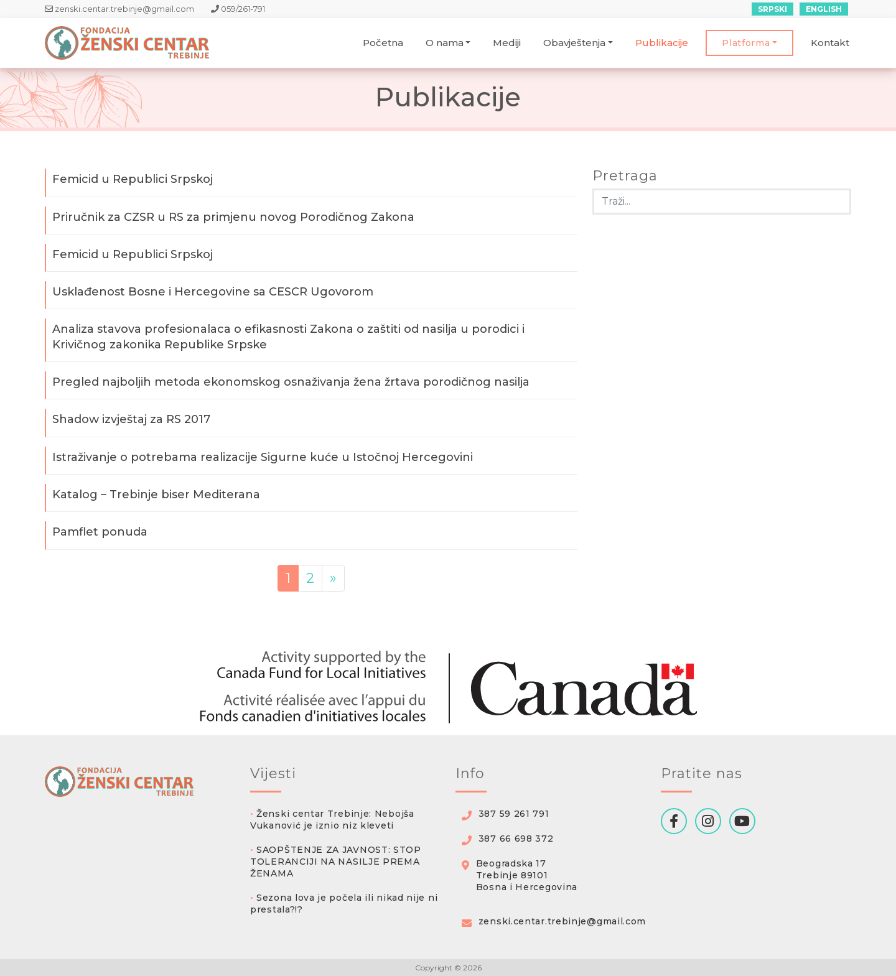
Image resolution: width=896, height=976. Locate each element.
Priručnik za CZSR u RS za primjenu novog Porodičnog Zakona (233, 217)
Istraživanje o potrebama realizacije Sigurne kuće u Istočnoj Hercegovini (262, 457)
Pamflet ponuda (99, 532)
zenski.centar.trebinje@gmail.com (120, 9)
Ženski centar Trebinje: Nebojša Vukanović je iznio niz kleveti (332, 819)
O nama (445, 43)
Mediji (507, 43)
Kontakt (830, 43)
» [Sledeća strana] (333, 578)
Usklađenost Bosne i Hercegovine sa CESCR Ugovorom (212, 292)
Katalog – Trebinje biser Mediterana (156, 494)
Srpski (772, 9)
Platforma (746, 43)
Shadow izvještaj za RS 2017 (131, 419)
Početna (383, 43)
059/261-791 (238, 9)
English (824, 9)
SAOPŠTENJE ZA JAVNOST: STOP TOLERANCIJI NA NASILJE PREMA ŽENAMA (335, 861)
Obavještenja (574, 43)
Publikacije (661, 43)
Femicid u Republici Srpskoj (132, 179)
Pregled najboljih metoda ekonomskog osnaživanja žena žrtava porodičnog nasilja (291, 382)
